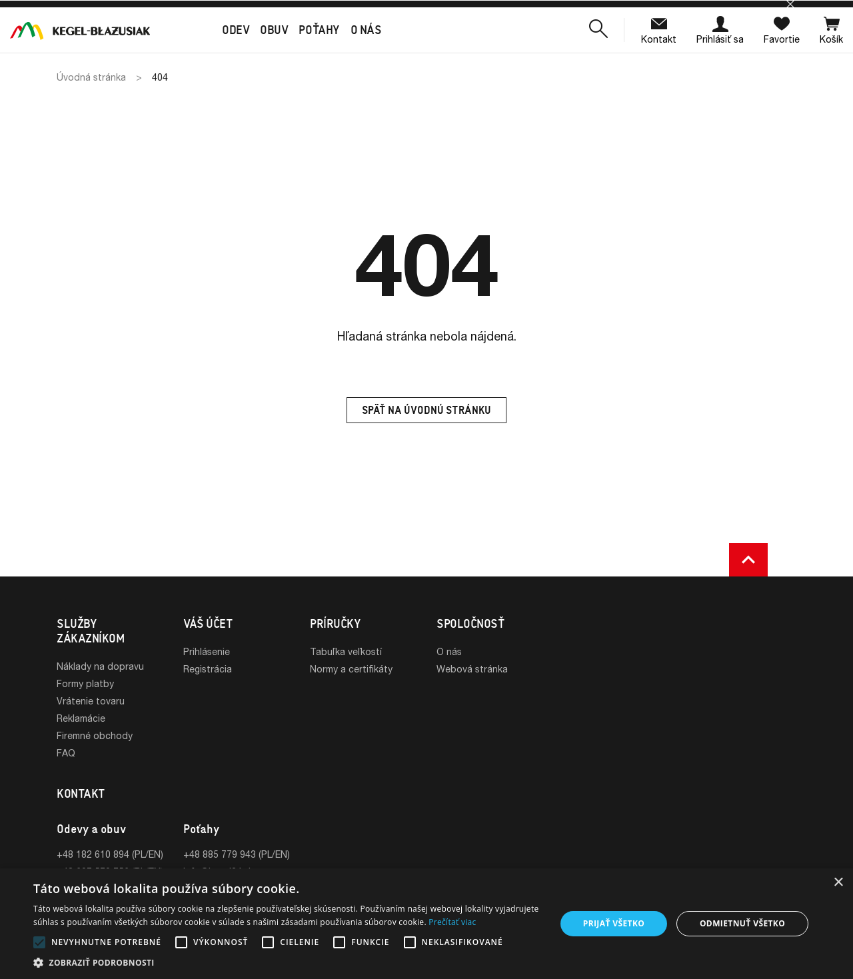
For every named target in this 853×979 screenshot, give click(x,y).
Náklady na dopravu (100, 666)
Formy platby (85, 683)
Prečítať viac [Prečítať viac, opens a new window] (452, 922)
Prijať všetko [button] (614, 923)
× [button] (838, 883)
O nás (449, 651)
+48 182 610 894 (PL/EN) (110, 854)
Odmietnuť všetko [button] (742, 923)
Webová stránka (472, 668)
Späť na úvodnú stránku (426, 410)
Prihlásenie (206, 651)
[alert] (426, 923)
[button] (598, 30)
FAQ (66, 752)
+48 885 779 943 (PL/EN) (236, 854)
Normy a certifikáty (351, 668)
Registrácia (207, 668)
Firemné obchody (95, 735)
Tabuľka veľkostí (346, 651)
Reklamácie (81, 718)
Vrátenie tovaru (91, 700)
